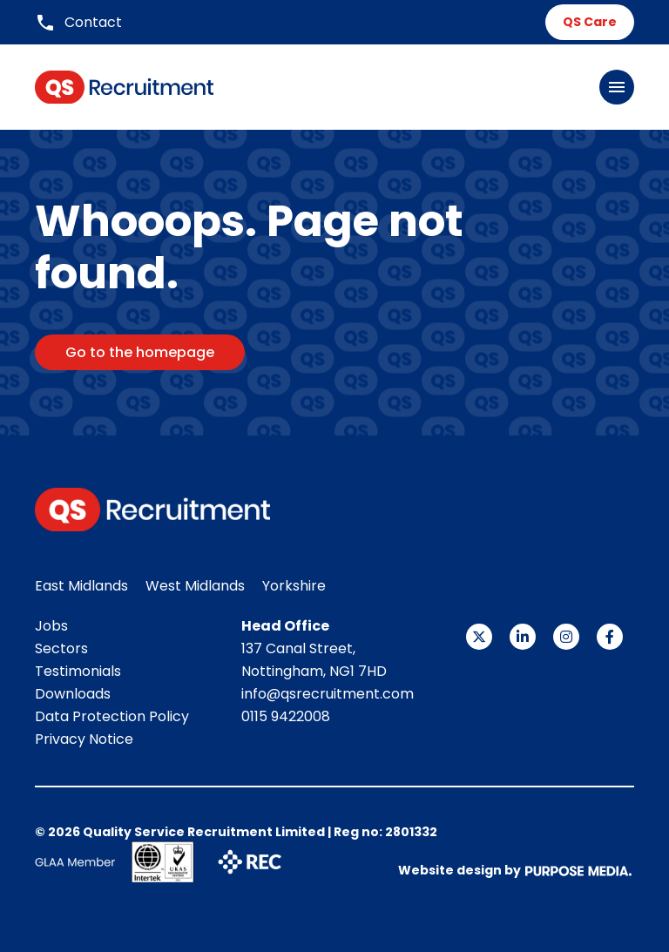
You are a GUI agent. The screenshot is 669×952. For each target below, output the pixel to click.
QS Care (590, 21)
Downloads (73, 694)
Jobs (51, 626)
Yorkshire (294, 586)
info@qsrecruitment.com (327, 694)
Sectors (61, 648)
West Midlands (195, 586)
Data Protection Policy (112, 716)
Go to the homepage (139, 352)
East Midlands (81, 586)
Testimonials (78, 671)
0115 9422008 (285, 716)
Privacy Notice (84, 739)
